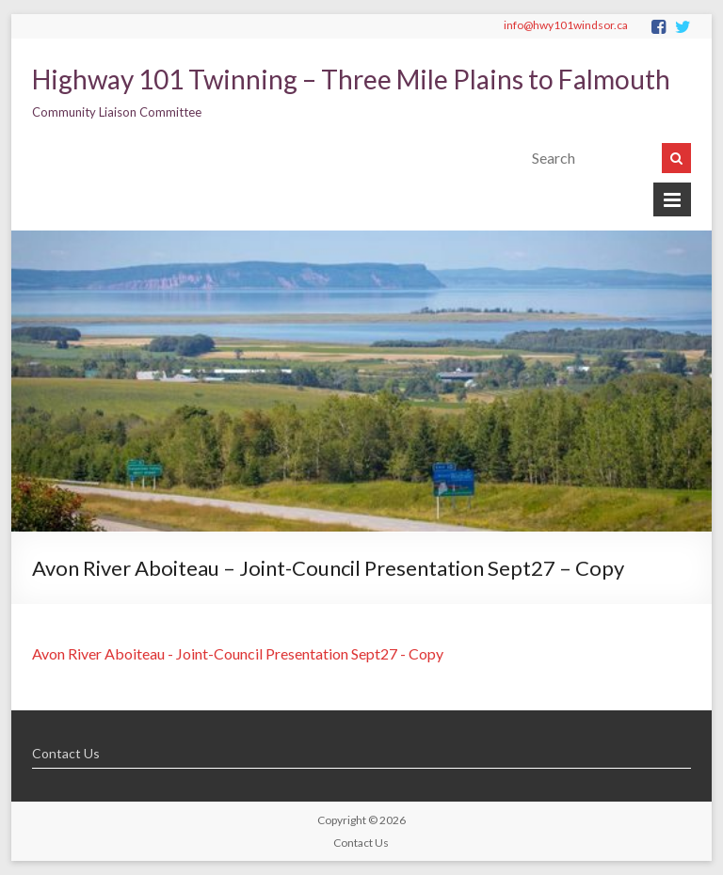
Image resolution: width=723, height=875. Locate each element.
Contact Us (66, 753)
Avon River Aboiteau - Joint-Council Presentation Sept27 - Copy (237, 653)
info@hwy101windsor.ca (566, 25)
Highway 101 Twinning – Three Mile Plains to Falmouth (351, 79)
